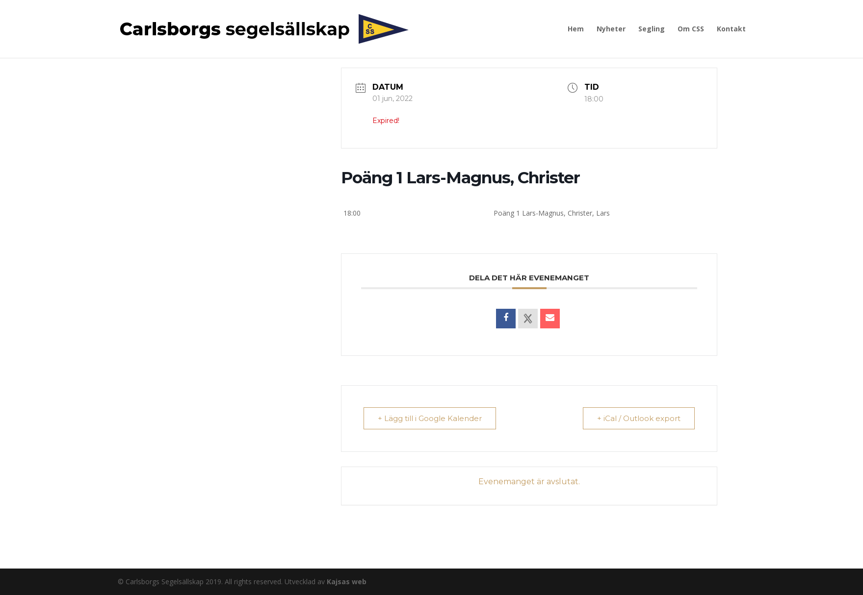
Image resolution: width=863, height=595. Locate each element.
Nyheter (611, 29)
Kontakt (731, 29)
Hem (576, 29)
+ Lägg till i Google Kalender (430, 418)
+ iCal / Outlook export (638, 418)
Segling (651, 29)
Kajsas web (346, 581)
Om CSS (691, 29)
